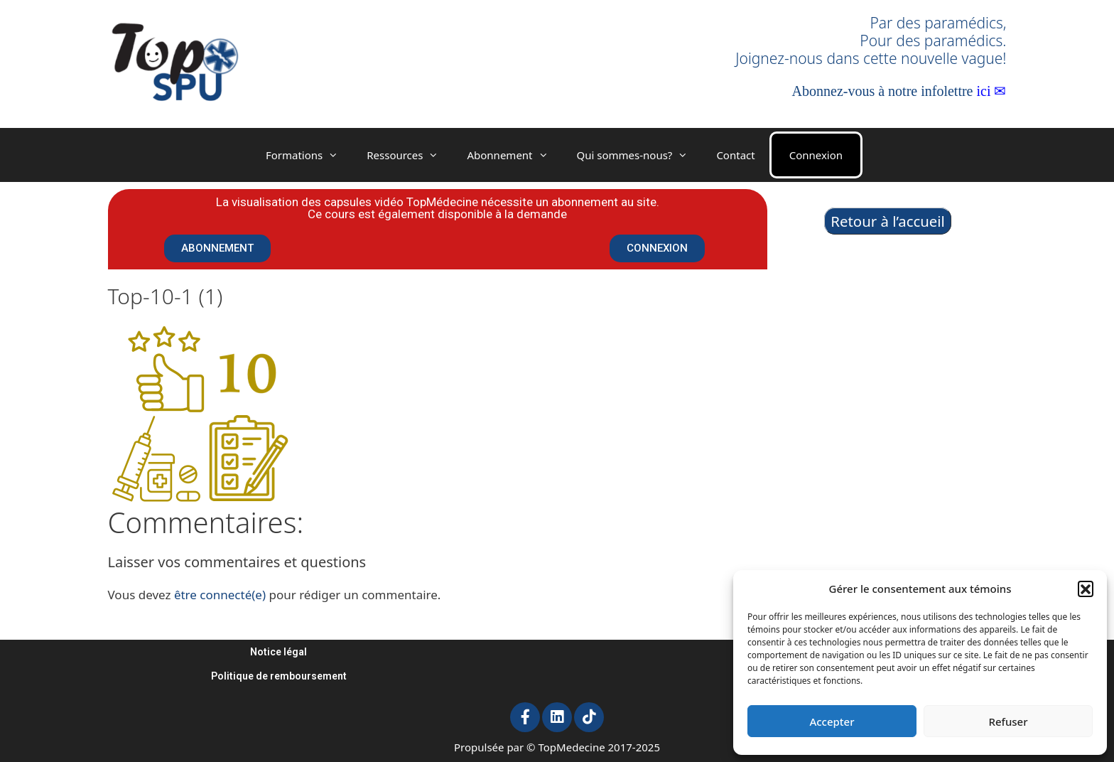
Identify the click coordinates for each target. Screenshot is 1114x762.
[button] (1085, 588)
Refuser (1007, 721)
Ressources (410, 155)
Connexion (816, 155)
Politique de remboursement (279, 676)
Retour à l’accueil (888, 221)
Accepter (831, 721)
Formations (309, 155)
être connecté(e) (220, 594)
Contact (735, 155)
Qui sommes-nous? (640, 155)
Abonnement (514, 155)
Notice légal (278, 652)
